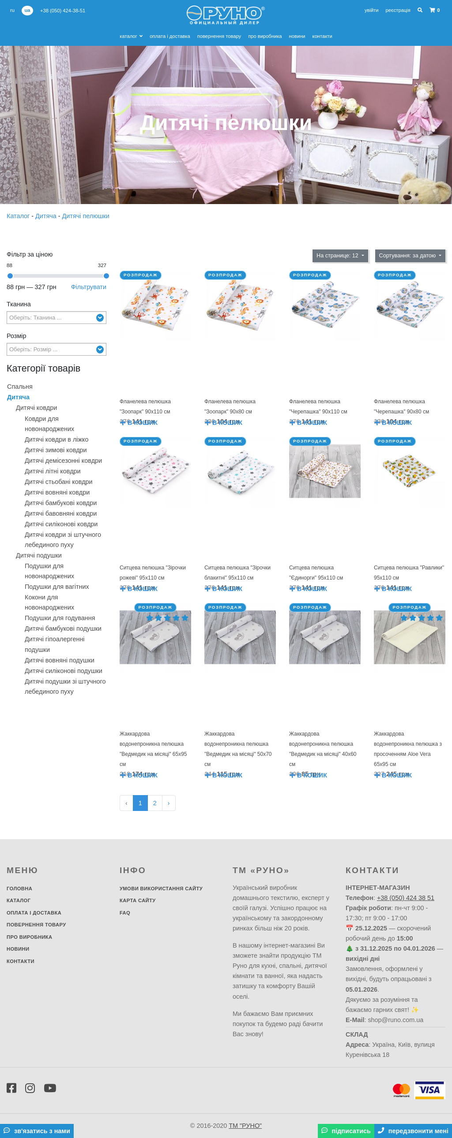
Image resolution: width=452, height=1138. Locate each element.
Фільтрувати (88, 286)
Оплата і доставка (170, 36)
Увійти (372, 10)
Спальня (20, 386)
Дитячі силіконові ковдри (61, 524)
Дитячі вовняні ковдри (57, 492)
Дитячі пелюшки (85, 215)
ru (12, 10)
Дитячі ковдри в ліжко (57, 439)
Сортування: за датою (408, 256)
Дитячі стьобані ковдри (59, 481)
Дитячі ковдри (36, 407)
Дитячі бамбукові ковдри (61, 502)
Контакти (322, 36)
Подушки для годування (60, 617)
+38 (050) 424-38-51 (62, 10)
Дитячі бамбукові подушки (63, 628)
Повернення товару (219, 36)
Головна (19, 888)
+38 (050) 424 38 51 (405, 897)
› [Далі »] (169, 803)
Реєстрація (398, 10)
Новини (297, 36)
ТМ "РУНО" (245, 1125)
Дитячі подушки (39, 555)
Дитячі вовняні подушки (59, 660)
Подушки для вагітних (57, 586)
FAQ (125, 912)
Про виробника (265, 36)
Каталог (131, 36)
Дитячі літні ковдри (53, 471)
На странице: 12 (338, 256)
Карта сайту (138, 900)
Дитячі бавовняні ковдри (61, 513)
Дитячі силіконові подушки (63, 670)
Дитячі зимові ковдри (56, 450)
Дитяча (46, 215)
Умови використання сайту (161, 888)
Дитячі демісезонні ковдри (63, 460)
